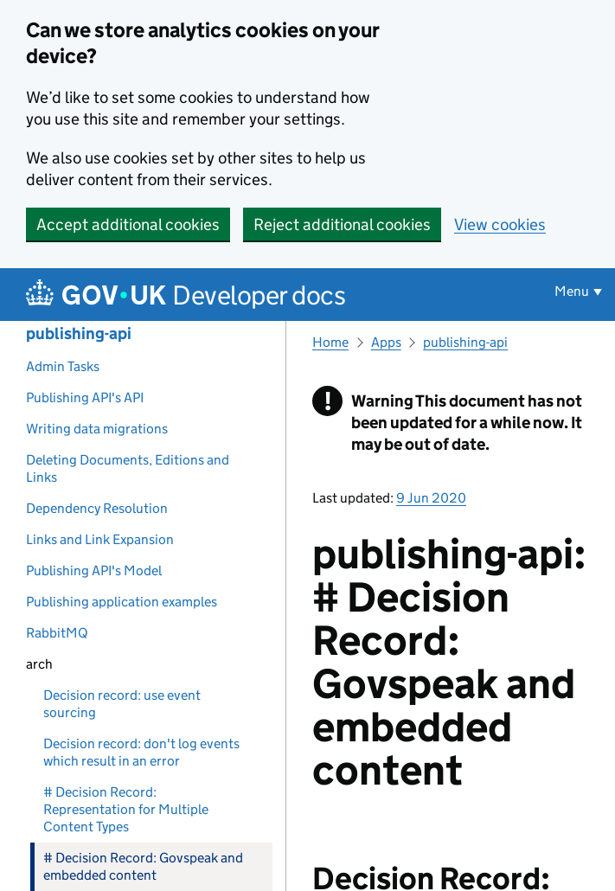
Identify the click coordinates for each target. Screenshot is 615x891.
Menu (571, 291)
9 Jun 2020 (431, 498)
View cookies (500, 224)
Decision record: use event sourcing (122, 704)
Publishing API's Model (94, 570)
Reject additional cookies (342, 224)
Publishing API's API (85, 397)
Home (330, 342)
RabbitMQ (57, 633)
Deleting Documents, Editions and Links (127, 468)
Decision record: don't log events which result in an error (141, 752)
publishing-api (78, 333)
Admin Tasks (62, 366)
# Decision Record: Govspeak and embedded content (143, 866)
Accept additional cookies (128, 224)
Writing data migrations (97, 428)
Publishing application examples (121, 601)
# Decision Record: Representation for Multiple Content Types (125, 809)
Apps (386, 342)
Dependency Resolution (97, 508)
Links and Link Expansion (100, 539)
